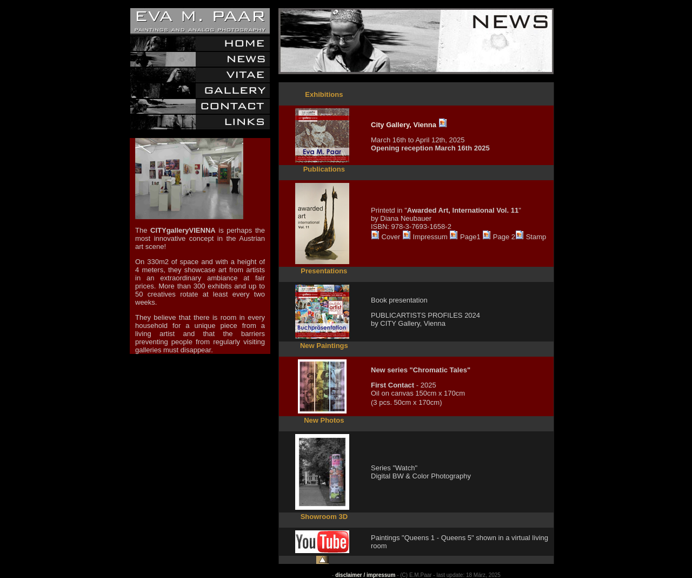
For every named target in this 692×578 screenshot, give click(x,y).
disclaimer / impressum (365, 575)
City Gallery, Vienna (403, 125)
